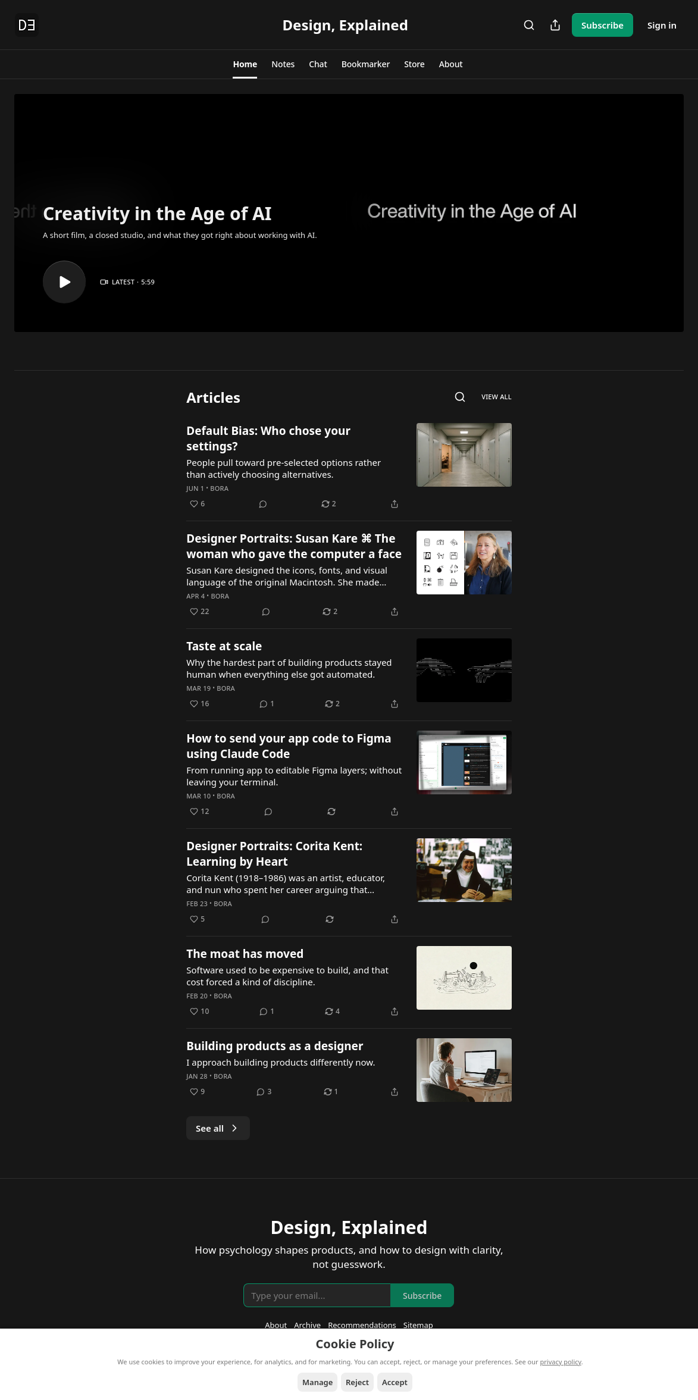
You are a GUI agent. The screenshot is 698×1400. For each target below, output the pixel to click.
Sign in (662, 25)
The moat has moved (244, 953)
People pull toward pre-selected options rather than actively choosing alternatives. (283, 468)
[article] (349, 467)
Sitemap (418, 1325)
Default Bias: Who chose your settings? (268, 438)
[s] (64, 282)
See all (218, 1128)
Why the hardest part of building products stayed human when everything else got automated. (289, 668)
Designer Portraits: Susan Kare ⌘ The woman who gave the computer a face (294, 546)
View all (496, 396)
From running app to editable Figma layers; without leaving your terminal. (294, 776)
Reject (357, 1382)
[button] (245, 64)
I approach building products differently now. (280, 1062)
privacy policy (560, 1361)
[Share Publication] (555, 25)
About (276, 1325)
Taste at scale (224, 646)
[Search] (529, 25)
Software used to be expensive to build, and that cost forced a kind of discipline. (287, 976)
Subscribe (602, 25)
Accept (395, 1382)
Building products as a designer (274, 1046)
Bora (219, 488)
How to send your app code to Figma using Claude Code (288, 746)
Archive (307, 1325)
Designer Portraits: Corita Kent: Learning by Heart (274, 853)
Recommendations (362, 1325)
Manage (317, 1382)
